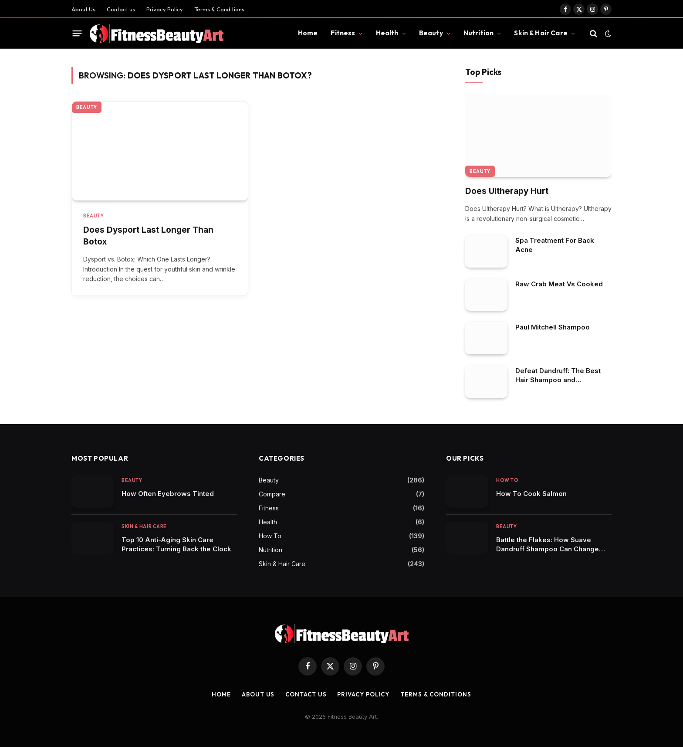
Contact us (121, 9)
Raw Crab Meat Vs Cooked (559, 284)
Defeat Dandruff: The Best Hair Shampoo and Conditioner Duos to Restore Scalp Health (562, 375)
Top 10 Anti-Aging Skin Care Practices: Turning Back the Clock (176, 544)
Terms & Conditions (219, 9)
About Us (83, 9)
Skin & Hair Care (540, 33)
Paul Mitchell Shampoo (552, 327)
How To (270, 536)
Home (308, 33)
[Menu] (77, 33)
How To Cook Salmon (531, 493)
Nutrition (478, 33)
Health (387, 33)
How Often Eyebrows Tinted (168, 493)
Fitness (343, 33)
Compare (272, 494)
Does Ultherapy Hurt (506, 191)
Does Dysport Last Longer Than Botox (148, 236)
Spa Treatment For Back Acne (554, 245)
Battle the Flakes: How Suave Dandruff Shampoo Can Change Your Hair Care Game (547, 544)
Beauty (431, 33)
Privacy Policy (164, 9)
